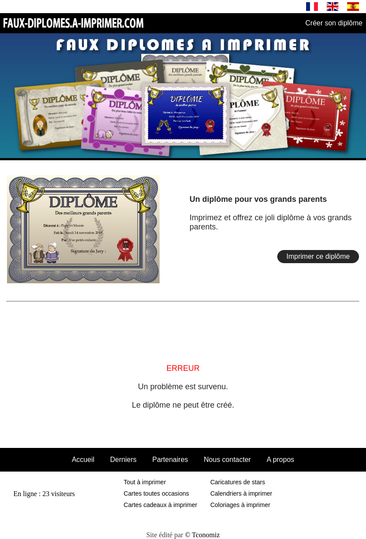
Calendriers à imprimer (241, 493)
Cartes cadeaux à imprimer (160, 504)
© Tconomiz (202, 535)
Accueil (83, 459)
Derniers (123, 459)
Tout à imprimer (145, 482)
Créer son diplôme (334, 23)
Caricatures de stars (237, 482)
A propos (280, 459)
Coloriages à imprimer (240, 504)
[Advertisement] (183, 325)
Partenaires (170, 459)
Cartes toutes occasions (156, 493)
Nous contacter (227, 459)
